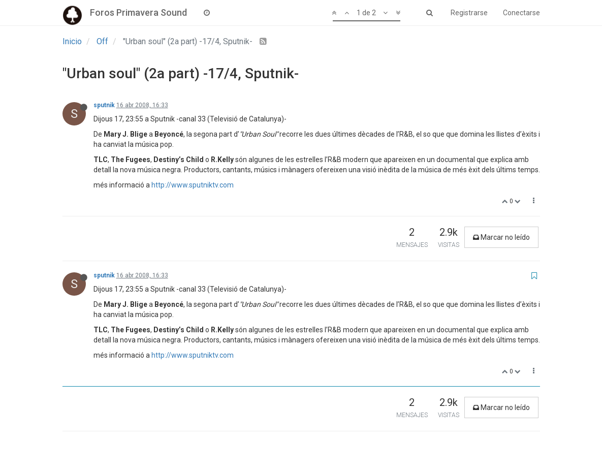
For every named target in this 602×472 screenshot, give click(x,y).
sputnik (104, 105)
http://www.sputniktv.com (192, 185)
